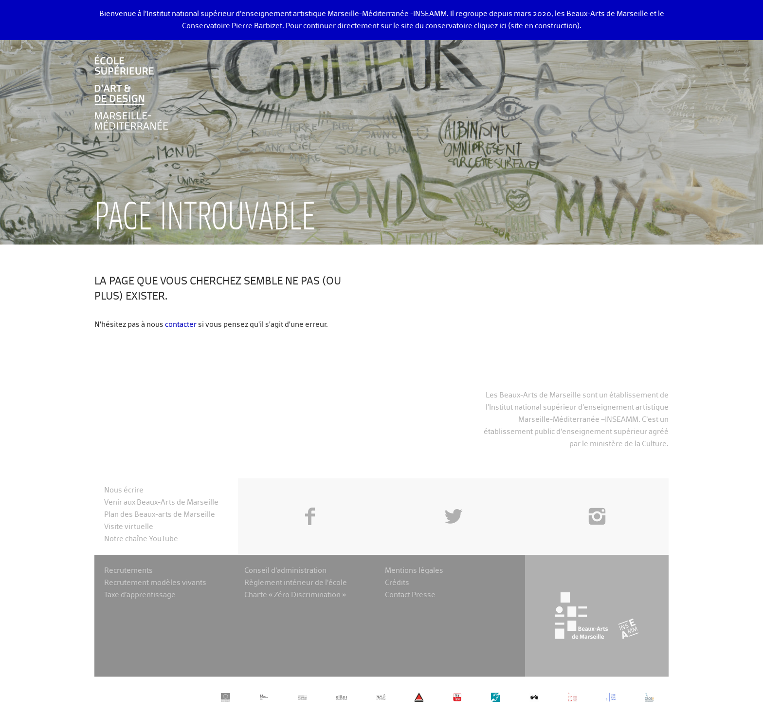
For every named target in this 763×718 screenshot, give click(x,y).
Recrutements (128, 570)
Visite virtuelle (128, 526)
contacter (181, 324)
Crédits (397, 582)
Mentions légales (414, 570)
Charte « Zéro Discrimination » (295, 595)
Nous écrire (124, 490)
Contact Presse (410, 595)
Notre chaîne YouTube (141, 539)
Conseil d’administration (285, 570)
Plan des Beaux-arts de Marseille (159, 514)
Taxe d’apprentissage (140, 595)
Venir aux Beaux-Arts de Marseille (161, 502)
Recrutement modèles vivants (155, 582)
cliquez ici (490, 26)
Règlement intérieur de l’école (295, 582)
